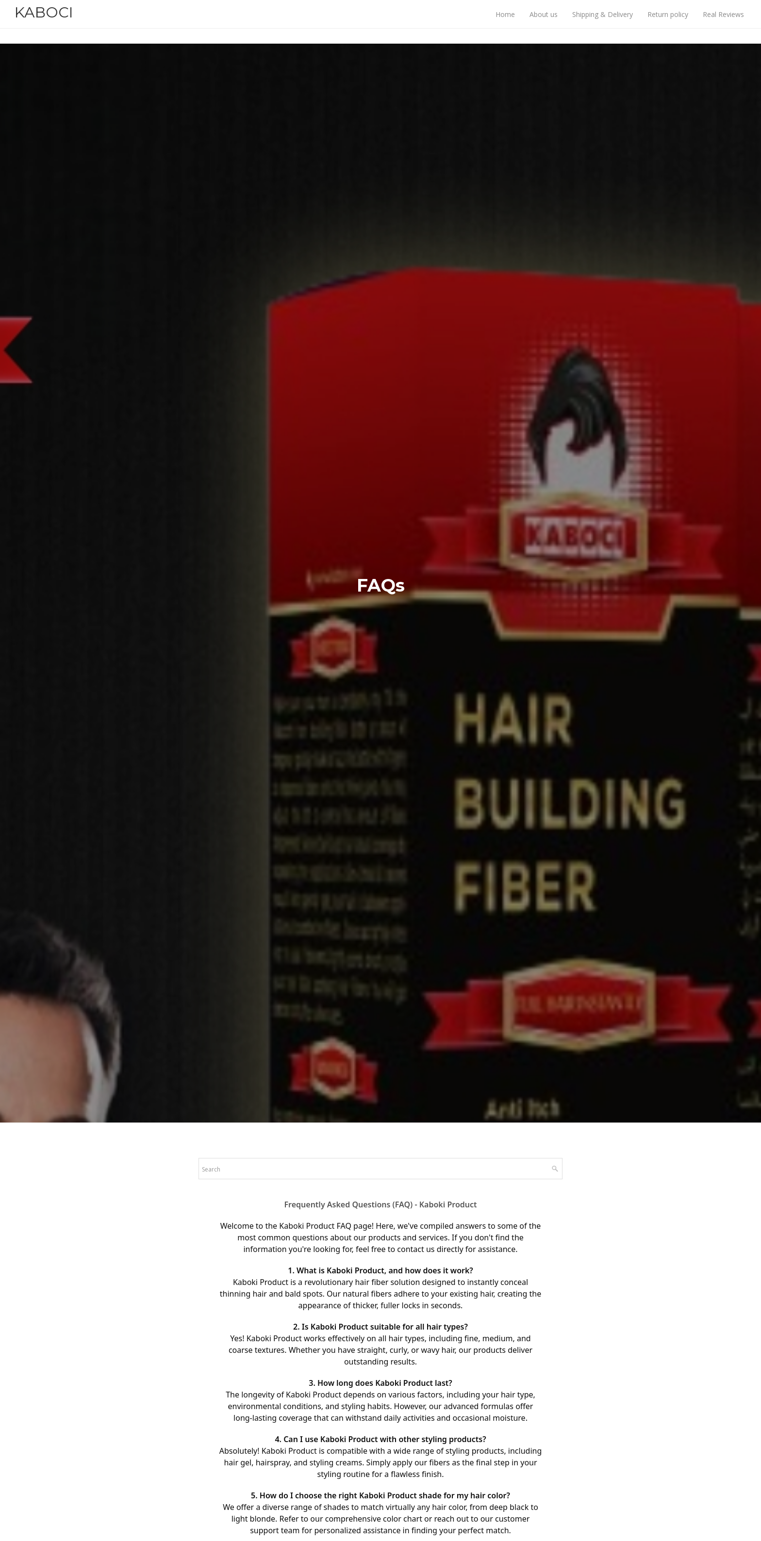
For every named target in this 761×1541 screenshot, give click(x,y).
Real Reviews (723, 22)
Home (505, 22)
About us (543, 22)
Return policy (667, 22)
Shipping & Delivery (602, 22)
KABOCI (44, 20)
